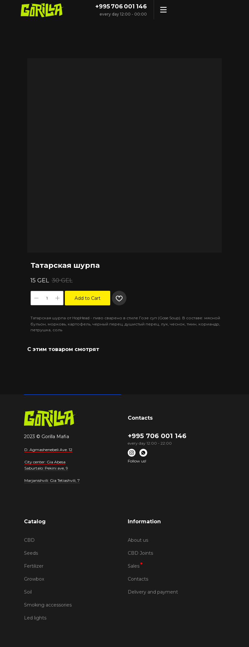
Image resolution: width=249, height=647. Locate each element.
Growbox (34, 579)
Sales (133, 566)
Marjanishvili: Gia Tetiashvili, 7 (52, 480)
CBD (29, 540)
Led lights (35, 618)
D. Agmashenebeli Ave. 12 (48, 449)
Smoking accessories (48, 605)
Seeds (31, 553)
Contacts (138, 579)
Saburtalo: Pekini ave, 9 (46, 468)
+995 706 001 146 (121, 6)
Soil (28, 592)
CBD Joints (140, 553)
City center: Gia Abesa (44, 462)
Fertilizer (33, 566)
